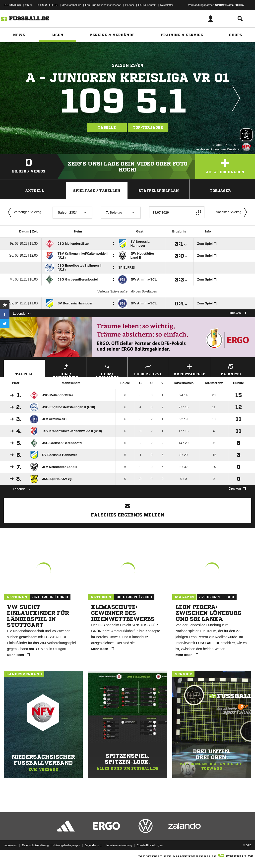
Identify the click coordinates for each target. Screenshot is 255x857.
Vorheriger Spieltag (23, 212)
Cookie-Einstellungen (150, 845)
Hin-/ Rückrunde (66, 370)
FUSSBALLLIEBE (47, 4)
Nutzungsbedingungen (66, 845)
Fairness (231, 369)
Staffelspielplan (158, 190)
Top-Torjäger (148, 127)
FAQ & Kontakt (147, 4)
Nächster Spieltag (233, 212)
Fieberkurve (148, 369)
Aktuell (34, 190)
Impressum (10, 845)
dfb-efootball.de (71, 4)
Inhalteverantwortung (119, 845)
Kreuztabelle (190, 369)
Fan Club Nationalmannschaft (103, 4)
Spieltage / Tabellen (96, 190)
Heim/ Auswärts (107, 370)
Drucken (237, 313)
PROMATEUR (12, 4)
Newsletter (166, 4)
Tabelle (107, 127)
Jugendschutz (93, 845)
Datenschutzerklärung (35, 845)
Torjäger (220, 190)
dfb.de (29, 4)
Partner (129, 4)
